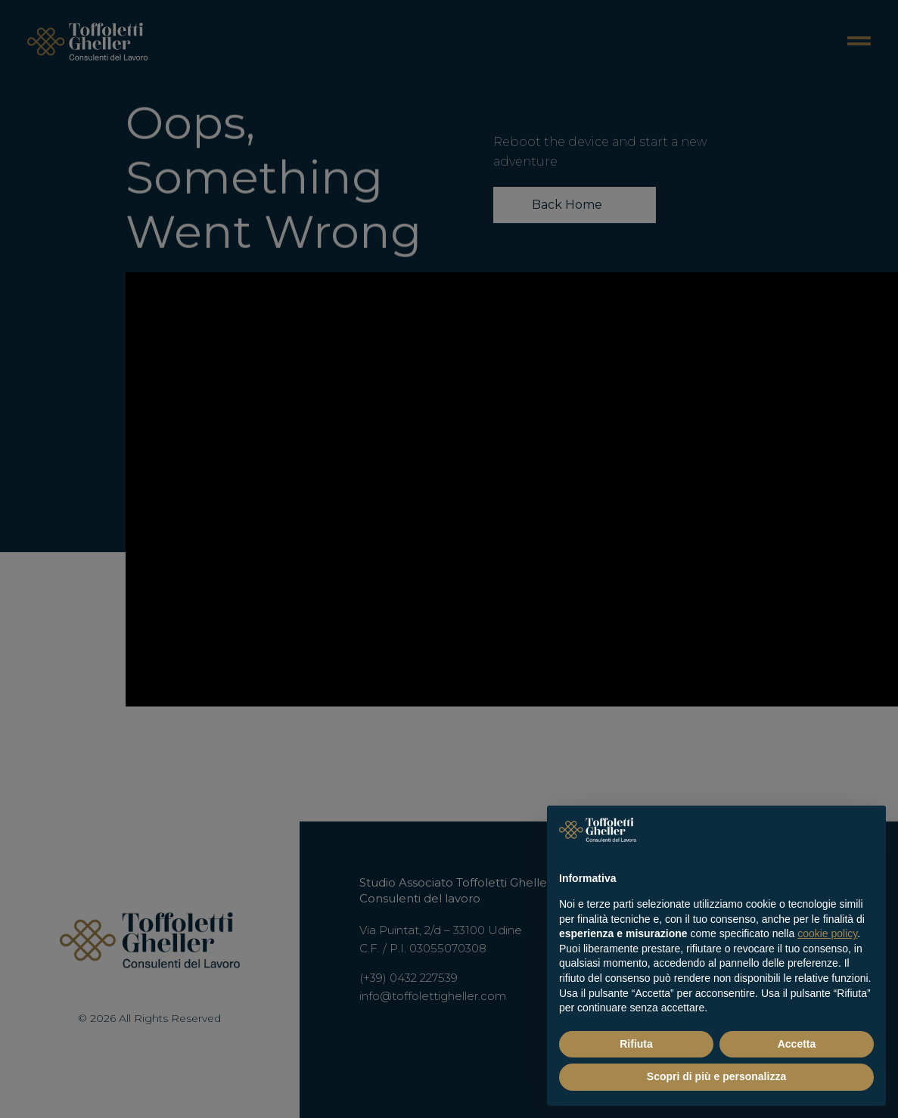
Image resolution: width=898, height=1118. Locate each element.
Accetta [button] (797, 1044)
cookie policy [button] (827, 933)
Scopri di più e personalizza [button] (716, 1076)
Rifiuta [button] (636, 1044)
